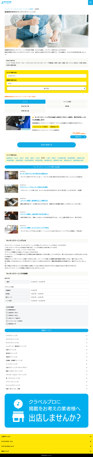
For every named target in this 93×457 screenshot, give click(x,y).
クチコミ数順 (67, 102)
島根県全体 (9, 158)
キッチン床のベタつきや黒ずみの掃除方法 (34, 174)
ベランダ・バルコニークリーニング (16, 374)
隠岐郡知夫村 (68, 160)
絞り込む (46, 88)
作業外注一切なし (13, 315)
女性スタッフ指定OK (14, 318)
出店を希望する (46, 145)
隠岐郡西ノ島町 (58, 160)
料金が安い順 (25, 106)
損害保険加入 (12, 310)
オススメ (25, 102)
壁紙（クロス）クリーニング (14, 371)
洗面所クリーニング (11, 357)
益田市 (32, 158)
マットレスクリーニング (13, 385)
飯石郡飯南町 (71, 158)
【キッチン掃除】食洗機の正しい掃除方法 (34, 201)
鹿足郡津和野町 (29, 160)
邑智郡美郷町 (10, 160)
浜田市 (22, 158)
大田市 (38, 158)
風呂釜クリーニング (11, 353)
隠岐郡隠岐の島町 (78, 160)
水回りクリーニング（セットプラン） (17, 367)
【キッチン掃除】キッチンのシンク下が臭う (34, 228)
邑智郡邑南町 (19, 160)
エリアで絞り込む (12, 72)
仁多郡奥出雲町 (61, 158)
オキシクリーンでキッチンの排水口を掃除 (34, 187)
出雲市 (27, 158)
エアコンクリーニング (12, 339)
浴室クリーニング (11, 350)
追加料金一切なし (13, 312)
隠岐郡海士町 (48, 160)
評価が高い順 (25, 111)
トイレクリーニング (11, 364)
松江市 (16, 158)
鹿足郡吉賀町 (39, 160)
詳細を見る (78, 137)
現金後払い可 (12, 324)
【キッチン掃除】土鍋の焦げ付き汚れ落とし (34, 214)
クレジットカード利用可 (15, 321)
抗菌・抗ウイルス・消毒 (13, 389)
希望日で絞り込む (12, 80)
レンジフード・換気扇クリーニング (16, 346)
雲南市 (54, 158)
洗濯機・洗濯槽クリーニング (14, 360)
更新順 (67, 106)
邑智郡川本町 (80, 158)
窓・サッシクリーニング (13, 378)
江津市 (48, 158)
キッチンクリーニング (12, 343)
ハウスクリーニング (11, 335)
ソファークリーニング (12, 382)
